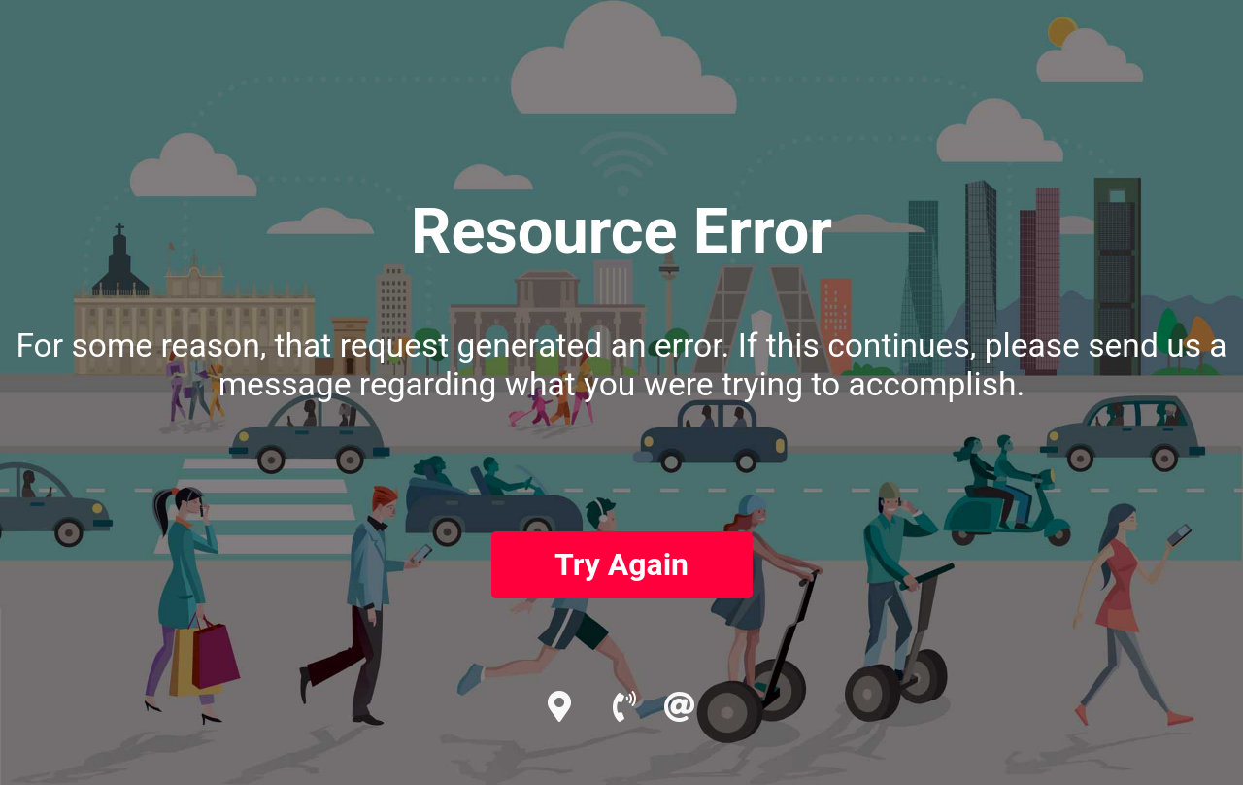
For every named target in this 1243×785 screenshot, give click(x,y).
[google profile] (578, 707)
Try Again (621, 564)
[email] (679, 707)
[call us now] (636, 707)
